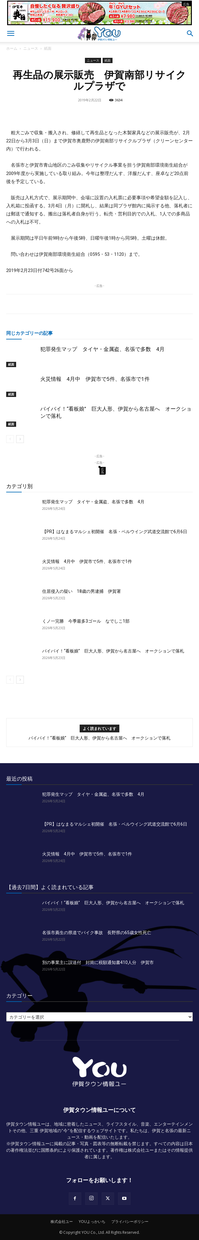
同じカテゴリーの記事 (29, 333)
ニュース (30, 48)
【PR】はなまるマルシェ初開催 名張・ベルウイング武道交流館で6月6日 (114, 531)
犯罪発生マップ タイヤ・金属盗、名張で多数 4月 (102, 349)
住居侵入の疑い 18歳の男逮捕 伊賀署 (81, 591)
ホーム (11, 48)
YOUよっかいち (92, 1221)
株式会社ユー (62, 1221)
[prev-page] (10, 439)
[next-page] (20, 439)
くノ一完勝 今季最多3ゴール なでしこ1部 (86, 621)
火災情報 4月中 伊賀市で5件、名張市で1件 (95, 379)
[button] (10, 33)
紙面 (47, 48)
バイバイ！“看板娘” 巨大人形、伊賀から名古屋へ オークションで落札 (113, 650)
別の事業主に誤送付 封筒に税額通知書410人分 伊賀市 (98, 962)
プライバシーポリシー (129, 1221)
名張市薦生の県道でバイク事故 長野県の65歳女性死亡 (96, 932)
